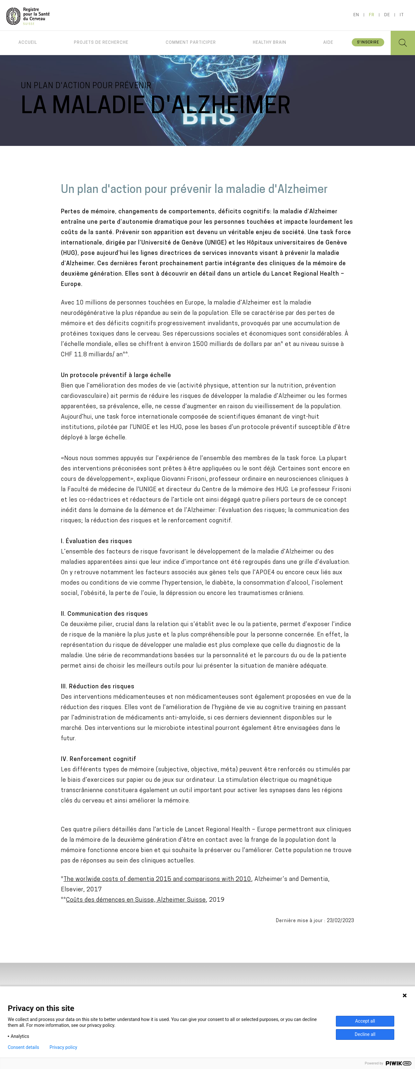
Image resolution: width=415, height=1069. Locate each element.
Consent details (23, 1047)
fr (371, 15)
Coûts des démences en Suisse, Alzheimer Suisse (136, 900)
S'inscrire (368, 42)
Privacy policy (63, 1047)
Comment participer (191, 43)
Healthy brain (269, 43)
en (356, 15)
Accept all (365, 1021)
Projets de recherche (101, 43)
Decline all (365, 1034)
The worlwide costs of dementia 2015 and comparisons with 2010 (157, 879)
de (387, 15)
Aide (328, 43)
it (402, 15)
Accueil (27, 43)
